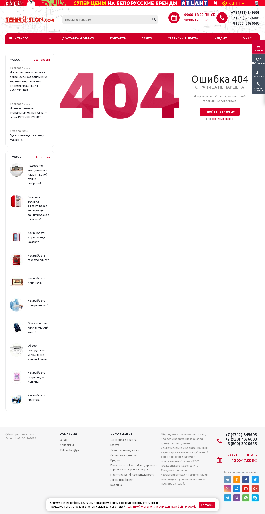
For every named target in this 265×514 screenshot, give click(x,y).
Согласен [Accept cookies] (207, 505)
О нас (247, 38)
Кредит (220, 38)
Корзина (116, 484)
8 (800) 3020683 (246, 23)
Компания (68, 434)
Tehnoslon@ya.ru (71, 450)
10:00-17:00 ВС (196, 20)
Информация (121, 434)
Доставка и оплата (78, 38)
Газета (147, 38)
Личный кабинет (121, 479)
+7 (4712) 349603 (245, 12)
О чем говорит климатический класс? (38, 327)
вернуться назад (222, 118)
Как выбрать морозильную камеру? (37, 237)
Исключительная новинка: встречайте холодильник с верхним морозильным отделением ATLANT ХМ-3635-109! (28, 81)
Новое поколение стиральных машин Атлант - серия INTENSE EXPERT (29, 113)
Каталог (21, 38)
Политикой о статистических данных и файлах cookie (161, 506)
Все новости (42, 59)
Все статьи (43, 157)
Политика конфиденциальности (132, 474)
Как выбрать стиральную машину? (36, 377)
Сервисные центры (183, 38)
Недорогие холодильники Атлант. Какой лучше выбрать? (37, 174)
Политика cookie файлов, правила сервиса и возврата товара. (133, 467)
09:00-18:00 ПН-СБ (199, 15)
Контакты (118, 38)
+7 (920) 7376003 (245, 18)
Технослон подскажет (125, 450)
